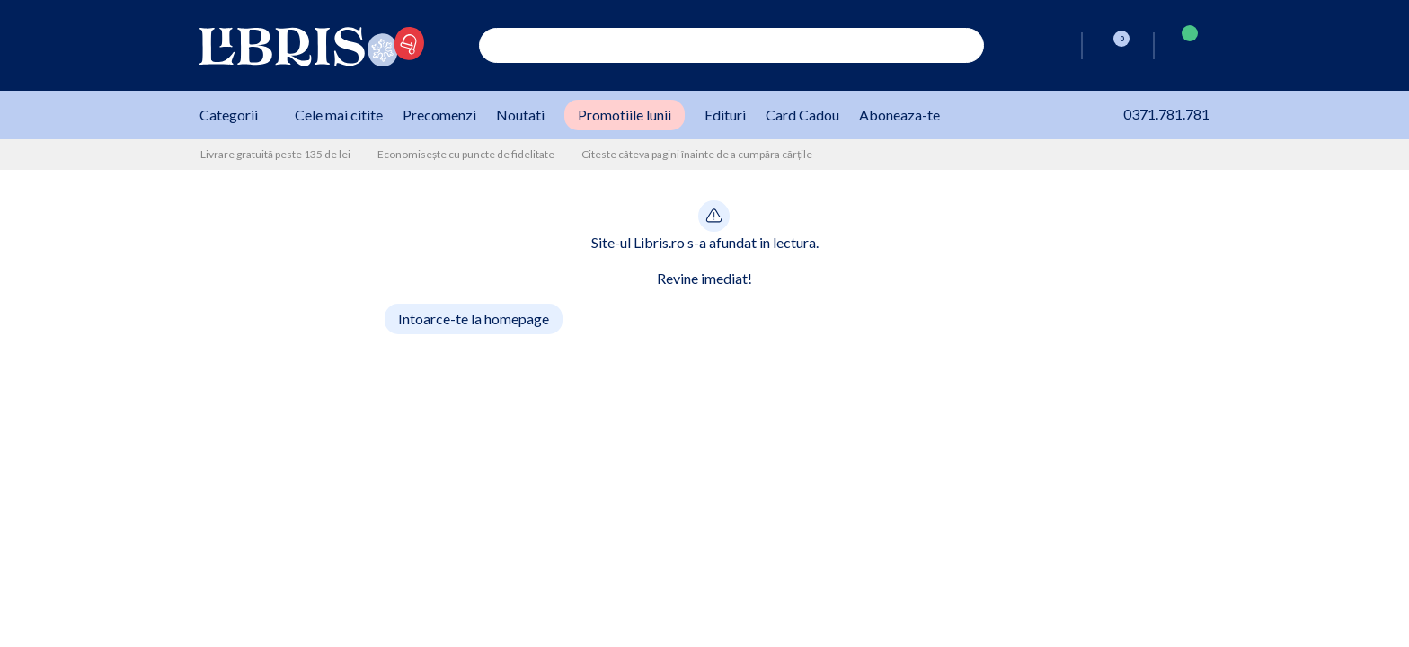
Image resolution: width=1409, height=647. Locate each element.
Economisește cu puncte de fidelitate (465, 154)
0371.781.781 (1147, 113)
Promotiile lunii (624, 114)
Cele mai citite (339, 114)
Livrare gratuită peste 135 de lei (275, 154)
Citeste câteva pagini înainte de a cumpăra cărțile (696, 154)
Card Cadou (802, 114)
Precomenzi (439, 114)
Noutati (520, 114)
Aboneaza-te (899, 114)
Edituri (725, 114)
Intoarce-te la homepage (473, 318)
